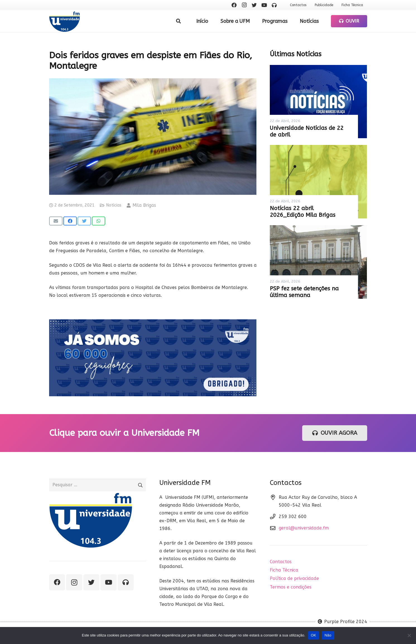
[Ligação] (64, 21)
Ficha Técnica (284, 570)
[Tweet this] (84, 221)
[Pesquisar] (178, 21)
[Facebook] (234, 5)
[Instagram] (244, 5)
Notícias (113, 205)
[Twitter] (254, 5)
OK (313, 635)
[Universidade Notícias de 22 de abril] (318, 101)
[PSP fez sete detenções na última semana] (318, 262)
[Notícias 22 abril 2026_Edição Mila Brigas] (318, 181)
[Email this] (55, 221)
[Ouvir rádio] (274, 5)
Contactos (281, 561)
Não (327, 635)
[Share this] (70, 221)
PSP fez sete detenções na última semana (304, 291)
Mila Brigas (144, 205)
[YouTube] (264, 5)
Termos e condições (290, 587)
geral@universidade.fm (304, 528)
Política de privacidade (294, 578)
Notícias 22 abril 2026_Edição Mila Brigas (302, 211)
